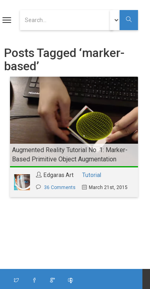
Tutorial (91, 175)
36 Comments (60, 187)
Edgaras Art (59, 175)
